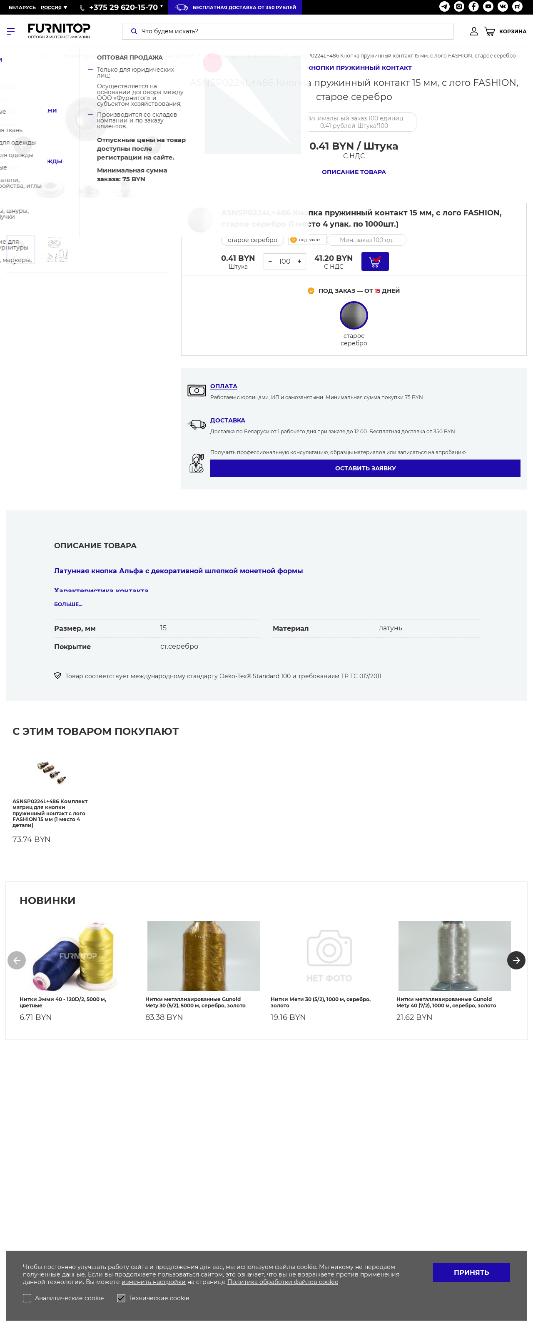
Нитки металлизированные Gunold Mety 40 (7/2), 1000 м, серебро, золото (446, 997)
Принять (471, 1273)
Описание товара (354, 172)
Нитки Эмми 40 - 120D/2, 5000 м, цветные (63, 997)
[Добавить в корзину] (375, 261)
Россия (51, 7)
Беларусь (22, 7)
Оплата (223, 386)
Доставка (227, 420)
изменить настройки (154, 1282)
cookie (328, 1282)
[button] (23, 145)
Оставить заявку (365, 468)
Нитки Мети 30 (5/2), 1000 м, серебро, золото (321, 997)
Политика (243, 1282)
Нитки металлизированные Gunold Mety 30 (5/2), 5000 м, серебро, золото (195, 997)
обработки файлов (289, 1282)
